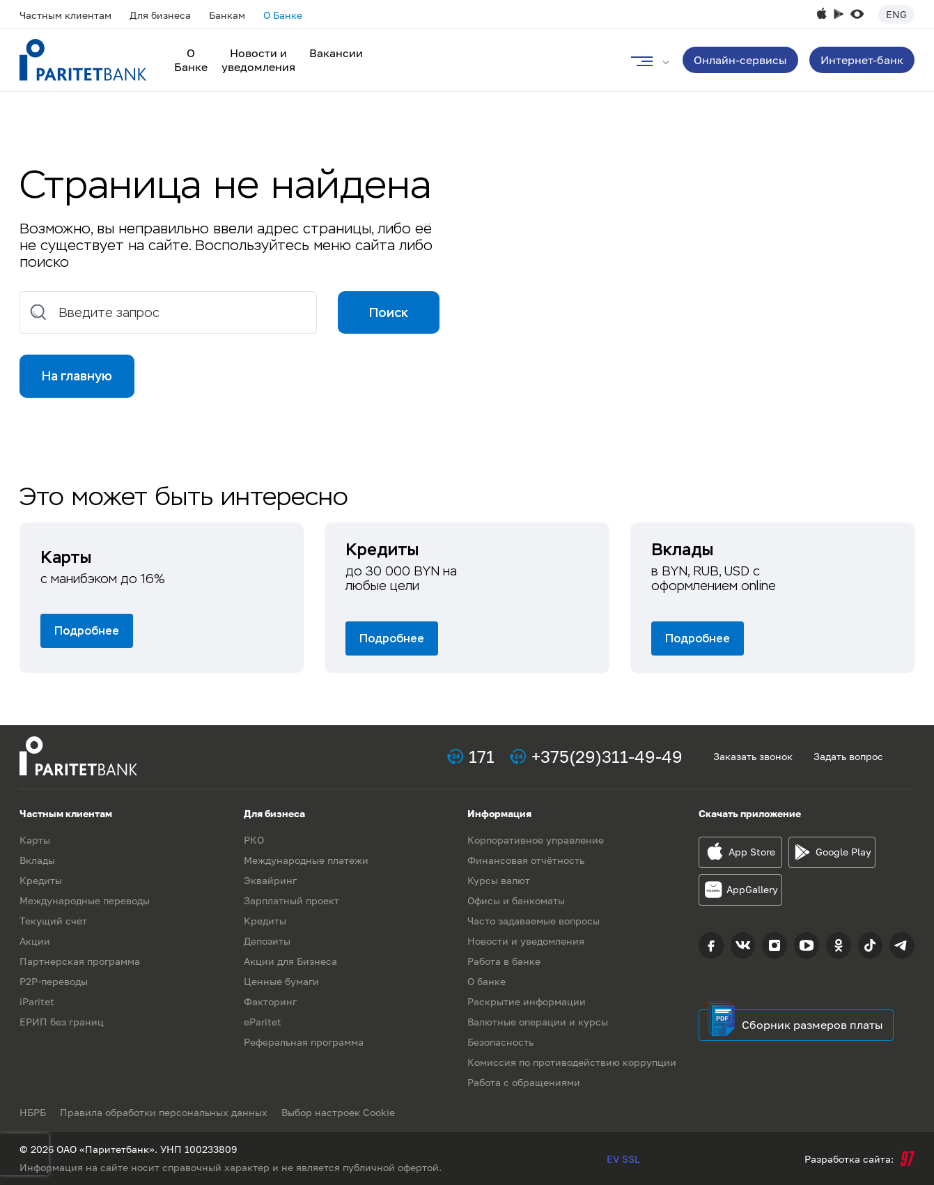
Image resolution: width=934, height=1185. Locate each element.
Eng (896, 14)
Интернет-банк (861, 60)
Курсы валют (498, 880)
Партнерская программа (80, 961)
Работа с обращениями (523, 1082)
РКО (254, 840)
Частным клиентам (65, 15)
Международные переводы (85, 900)
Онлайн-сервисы (740, 60)
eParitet (262, 1022)
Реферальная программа (304, 1042)
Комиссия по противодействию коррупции (571, 1062)
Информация (499, 813)
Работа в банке (503, 961)
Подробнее (86, 631)
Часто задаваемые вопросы (533, 921)
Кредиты (41, 880)
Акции (35, 941)
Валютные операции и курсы (537, 1022)
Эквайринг (270, 880)
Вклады (37, 860)
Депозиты (267, 941)
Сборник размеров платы (812, 1025)
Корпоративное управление (535, 840)
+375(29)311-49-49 (607, 756)
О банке (486, 981)
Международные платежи (306, 860)
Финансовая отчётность (525, 860)
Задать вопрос (848, 756)
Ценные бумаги (281, 981)
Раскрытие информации (526, 1001)
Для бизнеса (160, 15)
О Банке (282, 15)
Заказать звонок (753, 756)
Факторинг (270, 1001)
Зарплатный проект (291, 900)
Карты (35, 840)
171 (482, 756)
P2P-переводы (54, 981)
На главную (77, 376)
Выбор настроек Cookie (338, 1112)
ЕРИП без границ (62, 1022)
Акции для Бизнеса (290, 961)
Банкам (227, 15)
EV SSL (623, 1159)
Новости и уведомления (258, 60)
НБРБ (33, 1112)
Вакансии (336, 53)
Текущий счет (53, 921)
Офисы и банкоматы (516, 900)
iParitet (37, 1001)
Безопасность (500, 1042)
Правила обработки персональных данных (163, 1112)
